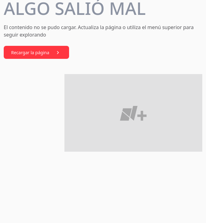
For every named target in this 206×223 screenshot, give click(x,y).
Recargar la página (36, 52)
